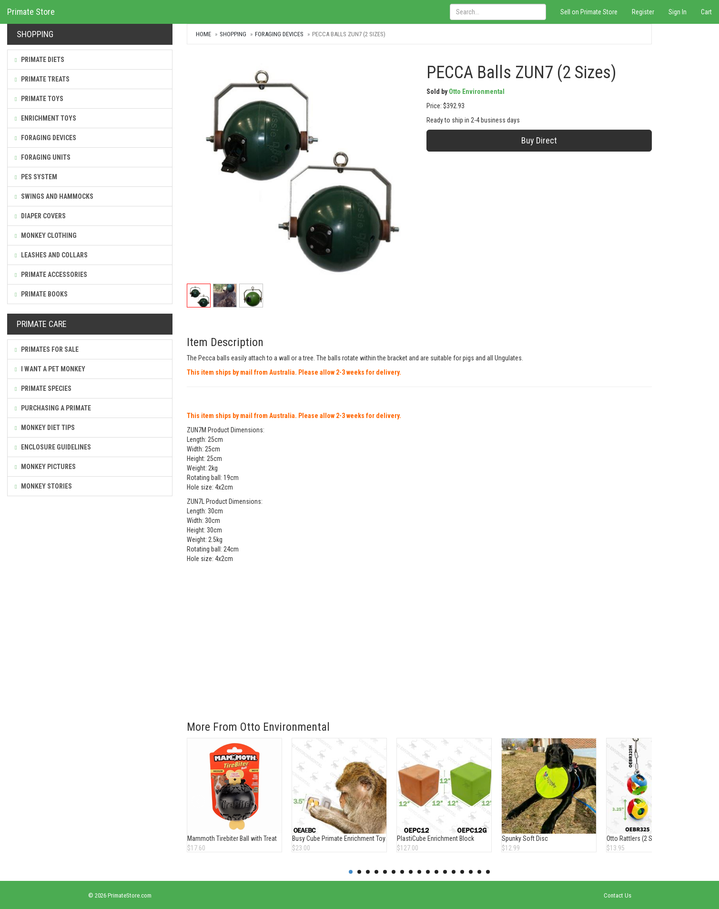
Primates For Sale (47, 349)
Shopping (233, 34)
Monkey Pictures (45, 466)
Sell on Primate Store (589, 12)
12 (445, 872)
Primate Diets (39, 59)
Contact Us (617, 895)
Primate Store (31, 12)
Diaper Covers (40, 216)
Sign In (677, 12)
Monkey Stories (43, 486)
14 (462, 872)
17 (488, 872)
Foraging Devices (45, 138)
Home (203, 34)
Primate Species (43, 388)
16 (479, 872)
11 (436, 872)
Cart (706, 12)
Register (643, 12)
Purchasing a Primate (53, 408)
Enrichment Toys (45, 118)
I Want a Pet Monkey (50, 369)
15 (471, 872)
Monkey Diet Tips (45, 427)
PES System (36, 177)
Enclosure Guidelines (53, 447)
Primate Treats (42, 79)
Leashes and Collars (51, 255)
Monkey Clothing (46, 235)
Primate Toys (39, 98)
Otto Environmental (477, 91)
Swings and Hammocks (54, 196)
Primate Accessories (51, 274)
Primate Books (41, 294)
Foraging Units (43, 157)
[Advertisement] (419, 635)
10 (428, 872)
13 (454, 872)
